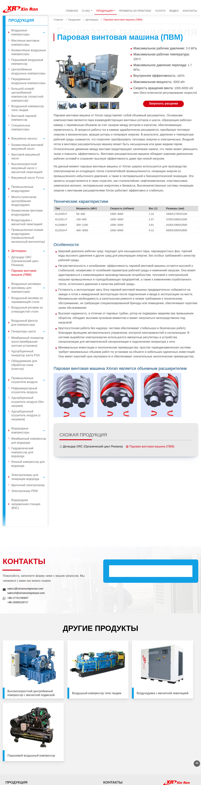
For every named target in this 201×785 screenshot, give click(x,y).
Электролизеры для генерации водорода (29, 477)
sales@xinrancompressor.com (125, 757)
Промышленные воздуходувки (29, 188)
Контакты (190, 10)
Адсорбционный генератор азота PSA (25, 353)
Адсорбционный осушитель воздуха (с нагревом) (26, 415)
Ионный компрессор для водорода (28, 463)
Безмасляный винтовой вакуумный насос (27, 146)
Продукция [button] (104, 10)
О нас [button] (86, 10)
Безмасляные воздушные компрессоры (28, 52)
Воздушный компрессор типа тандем (27, 108)
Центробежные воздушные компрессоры (28, 71)
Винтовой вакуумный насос (25, 156)
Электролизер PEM (24, 491)
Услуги (160, 10)
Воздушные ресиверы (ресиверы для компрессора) (29, 287)
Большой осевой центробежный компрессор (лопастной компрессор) (27, 94)
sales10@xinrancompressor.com (26, 593)
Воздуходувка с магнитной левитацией (26, 222)
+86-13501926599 (118, 762)
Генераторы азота (29, 331)
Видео (174, 10)
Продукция (74, 19)
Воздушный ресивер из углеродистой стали (27, 309)
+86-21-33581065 (173, 741)
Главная (72, 10)
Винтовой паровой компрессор (23, 117)
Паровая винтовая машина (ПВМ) (152, 446)
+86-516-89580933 (174, 763)
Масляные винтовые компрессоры (25, 42)
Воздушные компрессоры (29, 32)
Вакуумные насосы (29, 138)
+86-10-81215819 (173, 724)
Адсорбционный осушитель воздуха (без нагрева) (27, 401)
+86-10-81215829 (173, 729)
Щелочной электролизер (28, 485)
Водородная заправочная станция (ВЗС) (25, 504)
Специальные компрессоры (20, 127)
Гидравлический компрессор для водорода (22, 452)
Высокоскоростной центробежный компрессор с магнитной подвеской (25, 681)
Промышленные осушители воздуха (29, 380)
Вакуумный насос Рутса (27, 177)
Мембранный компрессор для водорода (28, 440)
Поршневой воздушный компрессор (27, 61)
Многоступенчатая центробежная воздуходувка (23, 200)
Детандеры (92, 19)
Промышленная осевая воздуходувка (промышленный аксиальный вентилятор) (28, 235)
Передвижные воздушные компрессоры (28, 81)
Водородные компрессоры (29, 430)
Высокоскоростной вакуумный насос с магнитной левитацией (26, 167)
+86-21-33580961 (173, 746)
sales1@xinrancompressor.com (25, 588)
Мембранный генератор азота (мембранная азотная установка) (27, 341)
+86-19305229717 (18, 602)
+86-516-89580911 (174, 758)
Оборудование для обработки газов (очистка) (24, 364)
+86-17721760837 (18, 597)
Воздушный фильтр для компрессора (24, 322)
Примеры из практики (135, 10)
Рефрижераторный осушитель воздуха (24, 390)
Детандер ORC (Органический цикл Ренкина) (93, 446)
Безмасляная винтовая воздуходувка (27, 212)
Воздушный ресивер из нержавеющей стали (27, 300)
